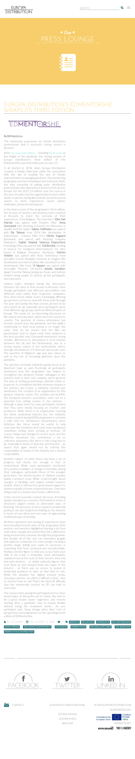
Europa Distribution (20, 11)
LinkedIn (111, 681)
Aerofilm (74, 622)
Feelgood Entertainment (37, 627)
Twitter (67, 681)
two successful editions (23, 152)
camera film (103, 622)
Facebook (24, 681)
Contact (18, 704)
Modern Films (78, 627)
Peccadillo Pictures (100, 627)
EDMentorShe (12, 627)
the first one (55, 152)
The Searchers (122, 627)
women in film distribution (19, 631)
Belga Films (88, 622)
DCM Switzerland (121, 622)
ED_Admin (17, 621)
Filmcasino (61, 627)
